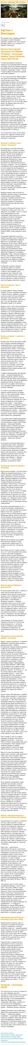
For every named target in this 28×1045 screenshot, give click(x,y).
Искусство (4, 2)
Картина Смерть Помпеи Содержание (11, 1035)
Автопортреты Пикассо (7, 1033)
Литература (11, 2)
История (22, 2)
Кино (17, 2)
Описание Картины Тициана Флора (10, 1037)
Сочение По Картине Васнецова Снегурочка (13, 1042)
